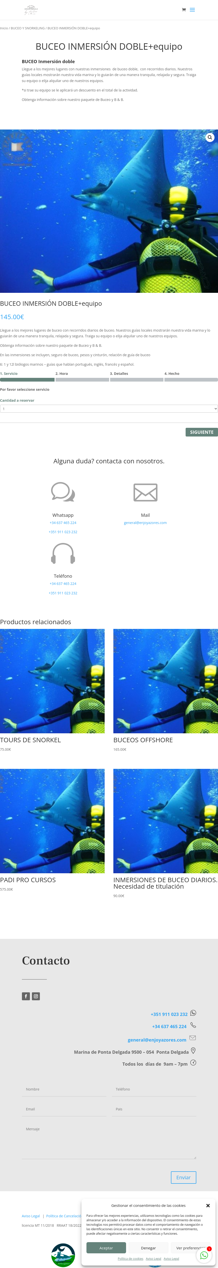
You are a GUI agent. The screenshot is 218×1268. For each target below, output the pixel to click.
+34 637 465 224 (63, 522)
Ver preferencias (190, 1247)
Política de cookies (131, 1259)
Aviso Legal (153, 1259)
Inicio (4, 28)
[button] (208, 1205)
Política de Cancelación (64, 1216)
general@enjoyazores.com (145, 522)
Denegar (148, 1247)
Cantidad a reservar (17, 400)
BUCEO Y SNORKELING (28, 28)
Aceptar (106, 1247)
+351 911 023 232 (63, 531)
